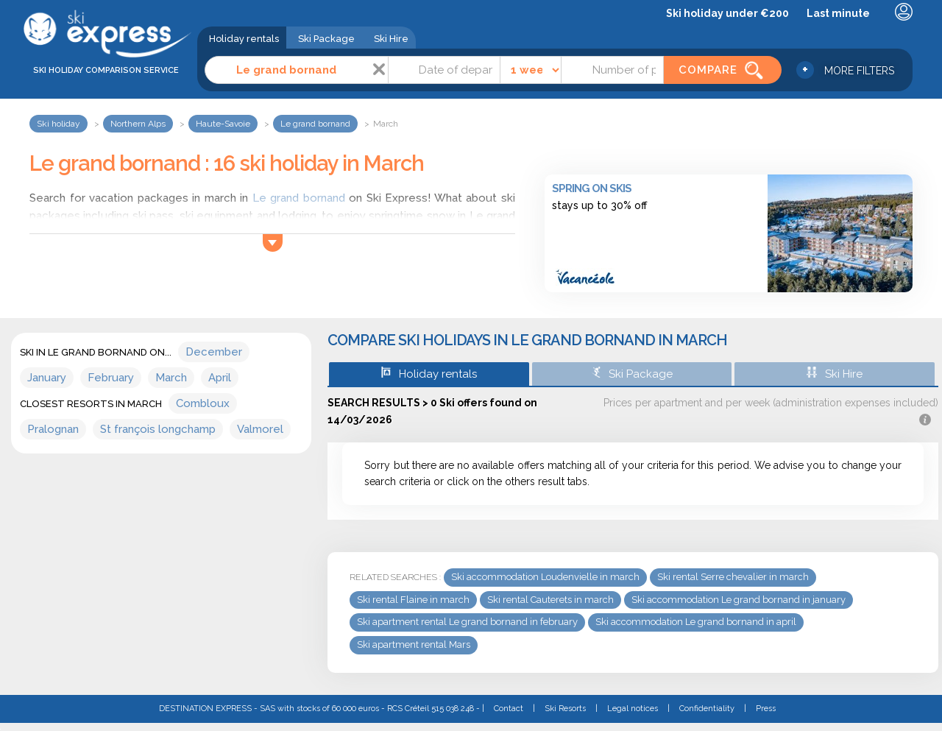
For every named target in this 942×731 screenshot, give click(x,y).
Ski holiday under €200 (727, 13)
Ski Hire (391, 38)
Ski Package (326, 38)
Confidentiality (706, 708)
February (111, 377)
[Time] (531, 70)
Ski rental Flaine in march (413, 599)
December (213, 352)
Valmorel (260, 429)
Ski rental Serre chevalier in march (733, 576)
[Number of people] (612, 70)
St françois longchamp (158, 429)
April (219, 377)
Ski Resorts (565, 708)
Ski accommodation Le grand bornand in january (738, 599)
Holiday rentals (244, 38)
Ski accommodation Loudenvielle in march (545, 576)
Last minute (838, 13)
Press (766, 708)
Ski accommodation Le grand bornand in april (695, 621)
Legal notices (632, 708)
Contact (508, 708)
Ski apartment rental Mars (413, 644)
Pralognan (53, 429)
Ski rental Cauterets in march (550, 599)
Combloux (203, 403)
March (171, 377)
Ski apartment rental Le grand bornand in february (467, 621)
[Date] (444, 70)
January (46, 377)
